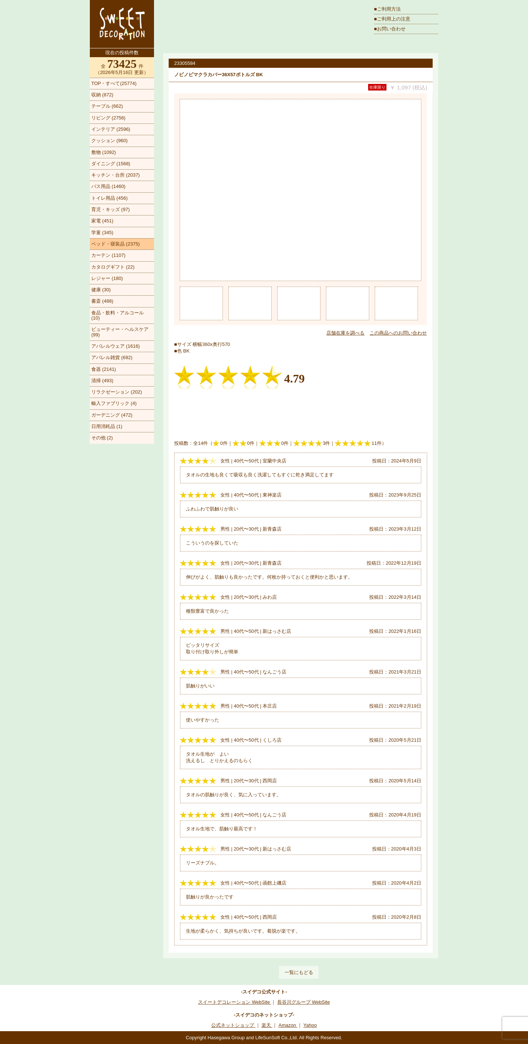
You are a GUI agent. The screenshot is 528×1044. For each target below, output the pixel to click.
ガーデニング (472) (111, 415)
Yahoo (310, 1025)
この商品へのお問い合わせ (398, 333)
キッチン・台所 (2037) (115, 175)
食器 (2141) (103, 369)
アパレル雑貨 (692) (111, 357)
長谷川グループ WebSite (303, 1002)
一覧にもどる (299, 972)
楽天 (266, 1025)
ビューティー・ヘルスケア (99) (119, 332)
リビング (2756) (108, 118)
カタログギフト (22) (113, 267)
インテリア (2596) (110, 129)
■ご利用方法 (387, 9)
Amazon (288, 1025)
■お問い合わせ (390, 29)
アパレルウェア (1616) (115, 346)
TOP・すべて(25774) (113, 83)
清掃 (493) (102, 380)
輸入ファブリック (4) (114, 403)
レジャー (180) (107, 278)
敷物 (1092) (103, 152)
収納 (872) (102, 94)
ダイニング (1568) (110, 163)
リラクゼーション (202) (116, 392)
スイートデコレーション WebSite (234, 1002)
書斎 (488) (102, 301)
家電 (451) (102, 221)
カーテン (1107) (108, 255)
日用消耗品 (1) (106, 426)
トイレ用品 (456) (109, 198)
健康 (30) (101, 289)
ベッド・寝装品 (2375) (115, 244)
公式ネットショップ (233, 1025)
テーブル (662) (107, 106)
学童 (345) (102, 232)
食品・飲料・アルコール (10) (117, 315)
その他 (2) (102, 437)
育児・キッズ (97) (110, 209)
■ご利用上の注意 (392, 19)
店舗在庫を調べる (345, 333)
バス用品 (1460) (108, 186)
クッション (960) (109, 140)
